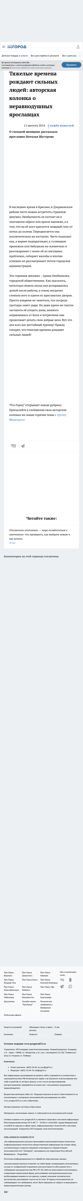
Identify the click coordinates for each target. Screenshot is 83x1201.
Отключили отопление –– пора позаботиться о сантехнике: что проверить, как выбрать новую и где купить (41, 536)
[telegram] (24, 446)
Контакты (8, 1034)
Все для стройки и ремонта (45, 55)
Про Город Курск (30, 979)
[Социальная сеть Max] (70, 986)
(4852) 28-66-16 (33, 1067)
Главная (58, 1034)
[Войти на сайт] (78, 47)
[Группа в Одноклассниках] (70, 980)
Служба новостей (61, 125)
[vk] (14, 446)
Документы (9, 1001)
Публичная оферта (12, 1015)
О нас (57, 1027)
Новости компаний (13, 1027)
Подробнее (22, 1154)
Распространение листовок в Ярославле (22, 1107)
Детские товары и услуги (15, 55)
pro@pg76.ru (46, 1067)
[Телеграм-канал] (62, 986)
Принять (71, 64)
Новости (33, 1034)
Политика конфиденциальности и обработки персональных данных (35, 1159)
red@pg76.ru (40, 1070)
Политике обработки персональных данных (31, 67)
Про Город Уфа (47, 987)
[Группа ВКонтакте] (62, 980)
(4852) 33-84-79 (27, 1070)
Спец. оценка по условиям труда (19, 1137)
